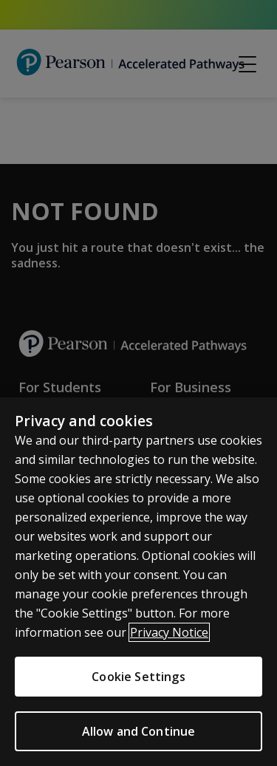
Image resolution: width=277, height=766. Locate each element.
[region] (138, 581)
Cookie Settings (138, 676)
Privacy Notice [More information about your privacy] (169, 632)
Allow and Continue (139, 731)
